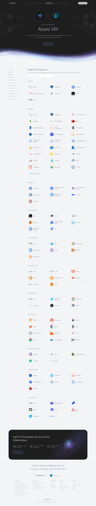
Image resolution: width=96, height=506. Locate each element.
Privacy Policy (76, 483)
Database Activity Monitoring (21, 492)
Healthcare (53, 485)
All (60, 483)
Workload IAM (18, 490)
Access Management (19, 483)
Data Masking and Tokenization (21, 487)
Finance (52, 483)
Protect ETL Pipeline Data (38, 489)
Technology (53, 487)
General (62, 485)
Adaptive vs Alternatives (20, 494)
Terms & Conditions (77, 485)
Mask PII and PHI (36, 485)
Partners (74, 489)
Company (62, 489)
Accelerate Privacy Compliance (39, 487)
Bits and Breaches (64, 487)
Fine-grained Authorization (20, 485)
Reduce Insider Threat (37, 483)
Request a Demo (82, 3)
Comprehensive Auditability (21, 489)
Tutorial (61, 490)
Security (74, 487)
